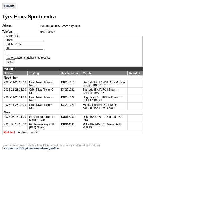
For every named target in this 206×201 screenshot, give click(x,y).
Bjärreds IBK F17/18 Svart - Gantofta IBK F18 (100, 91)
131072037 (67, 116)
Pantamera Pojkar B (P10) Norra (41, 126)
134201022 (67, 97)
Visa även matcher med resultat (30, 57)
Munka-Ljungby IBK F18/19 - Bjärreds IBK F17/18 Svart (100, 106)
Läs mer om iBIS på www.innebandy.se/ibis (31, 148)
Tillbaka (9, 6)
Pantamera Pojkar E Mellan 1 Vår (41, 118)
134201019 (67, 82)
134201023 (67, 104)
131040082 (67, 124)
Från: (9, 40)
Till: (8, 47)
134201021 (67, 89)
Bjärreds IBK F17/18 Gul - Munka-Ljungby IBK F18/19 (104, 84)
